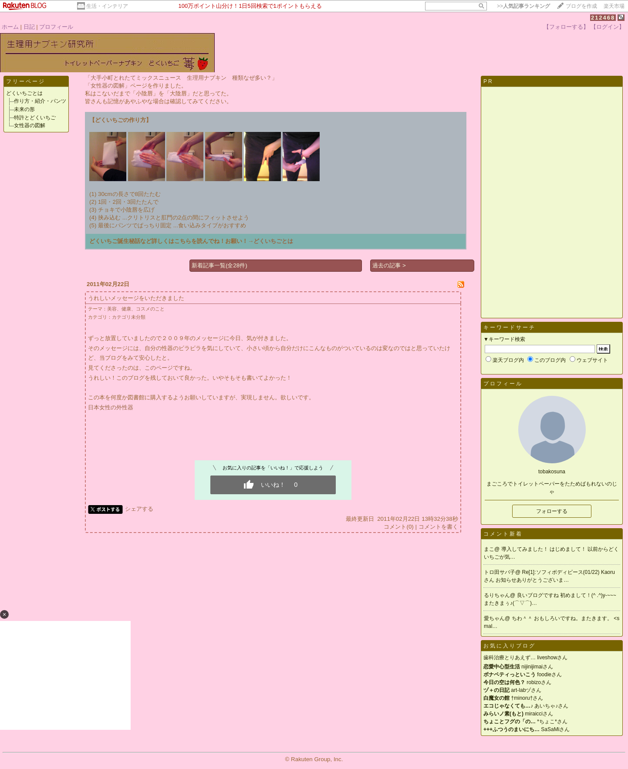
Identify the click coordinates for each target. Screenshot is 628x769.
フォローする (551, 511)
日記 (29, 27)
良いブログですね (538, 595)
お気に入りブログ (509, 646)
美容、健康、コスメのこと (136, 308)
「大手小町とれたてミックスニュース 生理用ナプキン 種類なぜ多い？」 (181, 77)
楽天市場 (614, 6)
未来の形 (24, 109)
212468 (603, 17)
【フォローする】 (566, 27)
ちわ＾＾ (523, 618)
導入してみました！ (525, 549)
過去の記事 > (389, 265)
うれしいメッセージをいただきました (136, 298)
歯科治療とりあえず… (509, 657)
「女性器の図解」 (107, 85)
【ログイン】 (608, 27)
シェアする (139, 509)
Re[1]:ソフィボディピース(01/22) (561, 572)
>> (523, 6)
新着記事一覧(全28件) (219, 265)
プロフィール (56, 27)
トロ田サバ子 (499, 572)
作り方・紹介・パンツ (40, 101)
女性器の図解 (29, 125)
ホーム (10, 27)
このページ (159, 367)
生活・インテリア (107, 6)
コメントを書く (438, 526)
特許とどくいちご (35, 118)
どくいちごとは (24, 93)
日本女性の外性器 (110, 407)
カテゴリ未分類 (128, 317)
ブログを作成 (581, 6)
